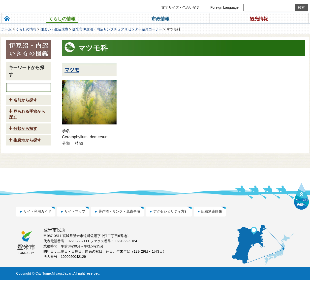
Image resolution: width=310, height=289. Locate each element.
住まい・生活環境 (54, 29)
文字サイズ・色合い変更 (180, 7)
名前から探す (25, 110)
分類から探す (25, 138)
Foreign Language (224, 7)
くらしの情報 (26, 29)
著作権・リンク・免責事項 (119, 220)
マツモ (71, 69)
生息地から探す (27, 150)
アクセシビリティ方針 (170, 220)
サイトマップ (74, 220)
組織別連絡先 (211, 220)
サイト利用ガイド (37, 220)
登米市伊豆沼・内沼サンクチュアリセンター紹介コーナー (117, 29)
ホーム (6, 29)
